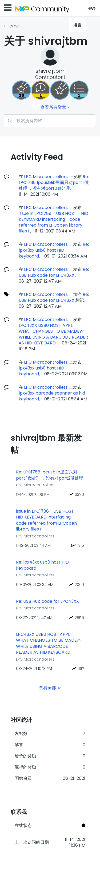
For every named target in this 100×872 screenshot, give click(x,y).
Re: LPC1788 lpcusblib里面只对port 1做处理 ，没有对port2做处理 (54, 182)
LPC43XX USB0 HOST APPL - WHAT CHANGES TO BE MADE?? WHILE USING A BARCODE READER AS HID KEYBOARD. (53, 334)
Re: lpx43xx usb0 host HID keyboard (54, 250)
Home (13, 26)
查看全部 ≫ (50, 687)
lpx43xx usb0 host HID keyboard (41, 371)
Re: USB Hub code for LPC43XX (54, 272)
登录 (92, 8)
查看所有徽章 (53, 107)
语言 (77, 25)
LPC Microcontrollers (46, 177)
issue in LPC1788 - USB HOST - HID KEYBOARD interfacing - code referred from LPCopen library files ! (53, 222)
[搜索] (50, 120)
